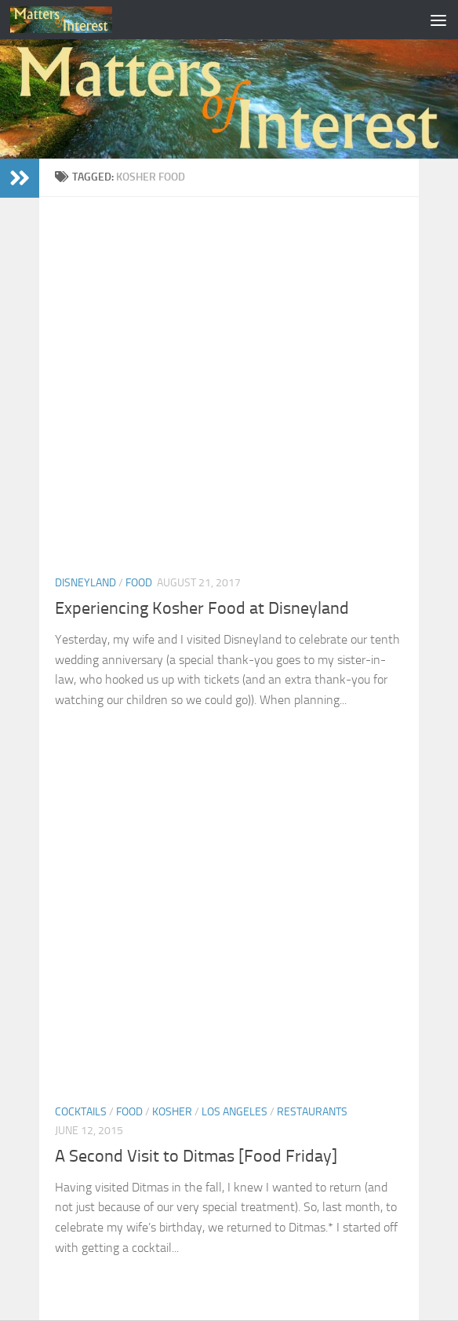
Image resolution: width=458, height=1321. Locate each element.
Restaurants (312, 1111)
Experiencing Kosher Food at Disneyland (202, 608)
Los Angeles (234, 1111)
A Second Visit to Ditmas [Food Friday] (196, 1156)
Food (138, 582)
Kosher (172, 1111)
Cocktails (81, 1111)
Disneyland (85, 582)
